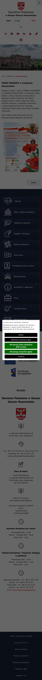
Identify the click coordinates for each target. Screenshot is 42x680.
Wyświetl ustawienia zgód (21, 340)
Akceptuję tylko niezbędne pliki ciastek (21, 345)
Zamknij (21, 356)
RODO (21, 335)
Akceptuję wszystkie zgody (21, 352)
